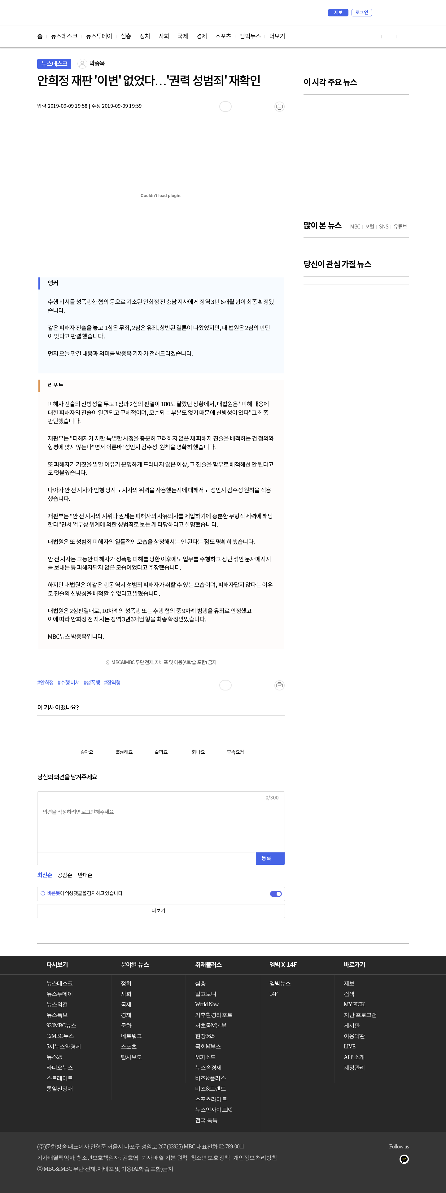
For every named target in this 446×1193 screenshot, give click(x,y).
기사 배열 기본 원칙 (164, 1158)
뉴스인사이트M (213, 1110)
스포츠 (223, 36)
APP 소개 (354, 1057)
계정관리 (354, 1068)
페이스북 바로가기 (389, 36)
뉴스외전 (57, 1004)
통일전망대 (59, 1089)
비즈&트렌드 (210, 1089)
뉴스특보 (57, 1015)
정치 (144, 36)
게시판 (352, 1025)
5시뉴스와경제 (63, 1046)
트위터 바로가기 (404, 36)
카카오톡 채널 (406, 1160)
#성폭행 (92, 683)
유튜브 (369, 1160)
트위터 (393, 1160)
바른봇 (50, 893)
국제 (182, 36)
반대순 (85, 875)
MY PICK (388, 12)
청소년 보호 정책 (210, 1158)
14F (273, 994)
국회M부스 (208, 1046)
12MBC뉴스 (60, 1036)
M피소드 (205, 1057)
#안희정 (45, 683)
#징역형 (112, 683)
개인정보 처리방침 (255, 1158)
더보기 (277, 36)
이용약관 (354, 1036)
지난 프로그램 (360, 1015)
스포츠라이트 (211, 1099)
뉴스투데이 (99, 36)
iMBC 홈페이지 (402, 13)
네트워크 (131, 1036)
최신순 (44, 875)
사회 (164, 36)
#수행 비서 (69, 683)
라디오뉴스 (59, 1068)
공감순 (64, 875)
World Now (207, 1004)
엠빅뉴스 (249, 36)
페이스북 (381, 1160)
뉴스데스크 (64, 36)
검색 (379, 12)
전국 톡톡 (206, 1120)
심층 (125, 36)
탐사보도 (131, 1057)
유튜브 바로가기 (374, 36)
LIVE (349, 1046)
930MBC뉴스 (61, 1025)
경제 (201, 36)
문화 (126, 1025)
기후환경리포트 (213, 1015)
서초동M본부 (210, 1025)
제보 (338, 12)
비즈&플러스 (210, 1078)
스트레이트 (59, 1078)
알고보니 (205, 994)
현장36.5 (204, 1036)
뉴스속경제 (208, 1068)
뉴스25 (54, 1057)
